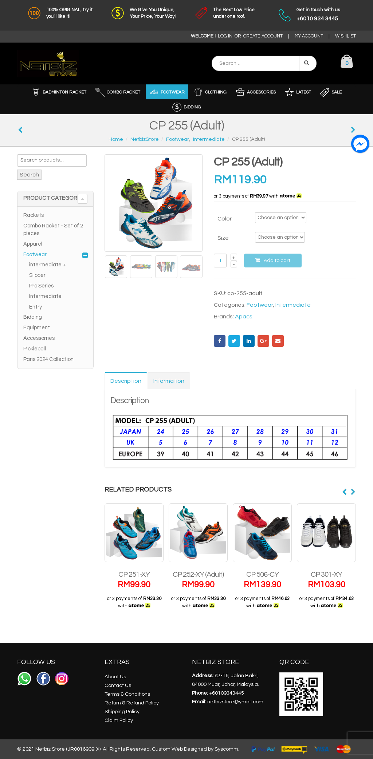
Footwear (260, 305)
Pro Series (41, 286)
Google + (263, 341)
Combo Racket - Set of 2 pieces (53, 229)
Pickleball (34, 348)
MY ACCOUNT (309, 36)
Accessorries (39, 338)
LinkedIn (249, 341)
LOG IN (225, 36)
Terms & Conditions (127, 694)
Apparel (32, 244)
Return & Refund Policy (132, 703)
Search (29, 175)
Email (278, 341)
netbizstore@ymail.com (235, 701)
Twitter (234, 341)
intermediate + (47, 264)
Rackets (33, 215)
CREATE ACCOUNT (263, 36)
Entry (35, 307)
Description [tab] (125, 381)
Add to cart (277, 260)
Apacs (243, 316)
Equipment (36, 327)
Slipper (37, 275)
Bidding (32, 317)
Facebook (219, 341)
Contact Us (118, 685)
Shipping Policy (122, 711)
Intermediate (293, 305)
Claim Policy (119, 720)
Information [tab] (168, 381)
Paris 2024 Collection (48, 359)
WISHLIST (345, 36)
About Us (115, 676)
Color (224, 219)
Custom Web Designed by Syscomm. (195, 749)
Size (223, 238)
